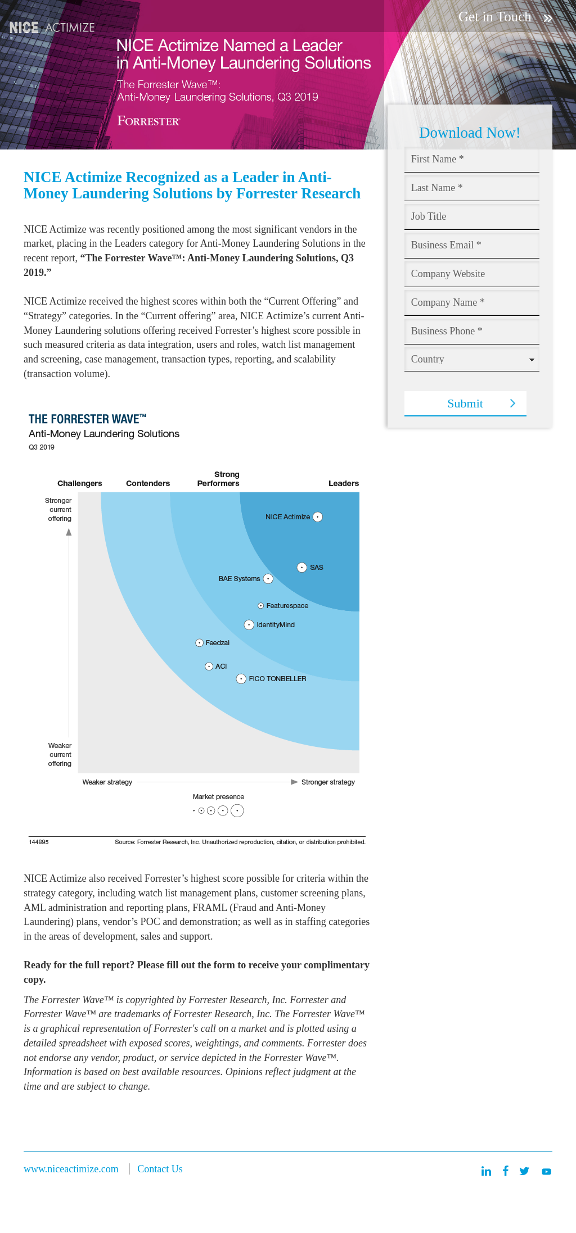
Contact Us (160, 1169)
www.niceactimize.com (71, 1169)
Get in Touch (505, 17)
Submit (465, 403)
